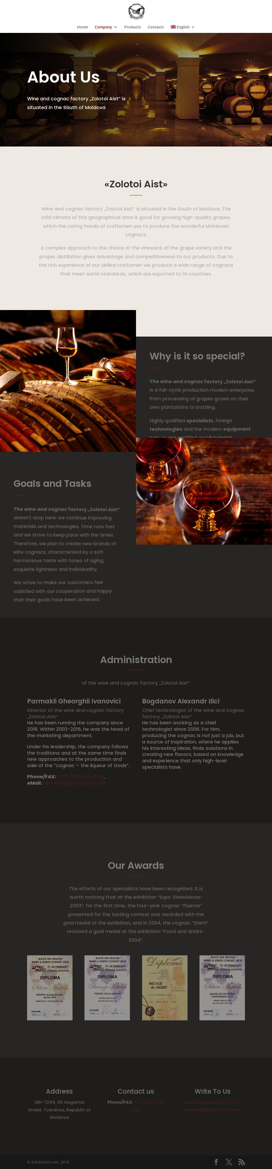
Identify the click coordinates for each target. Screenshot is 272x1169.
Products (132, 27)
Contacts (156, 27)
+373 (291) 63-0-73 (80, 776)
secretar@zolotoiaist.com (74, 783)
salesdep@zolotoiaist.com (213, 1110)
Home (82, 27)
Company (103, 27)
